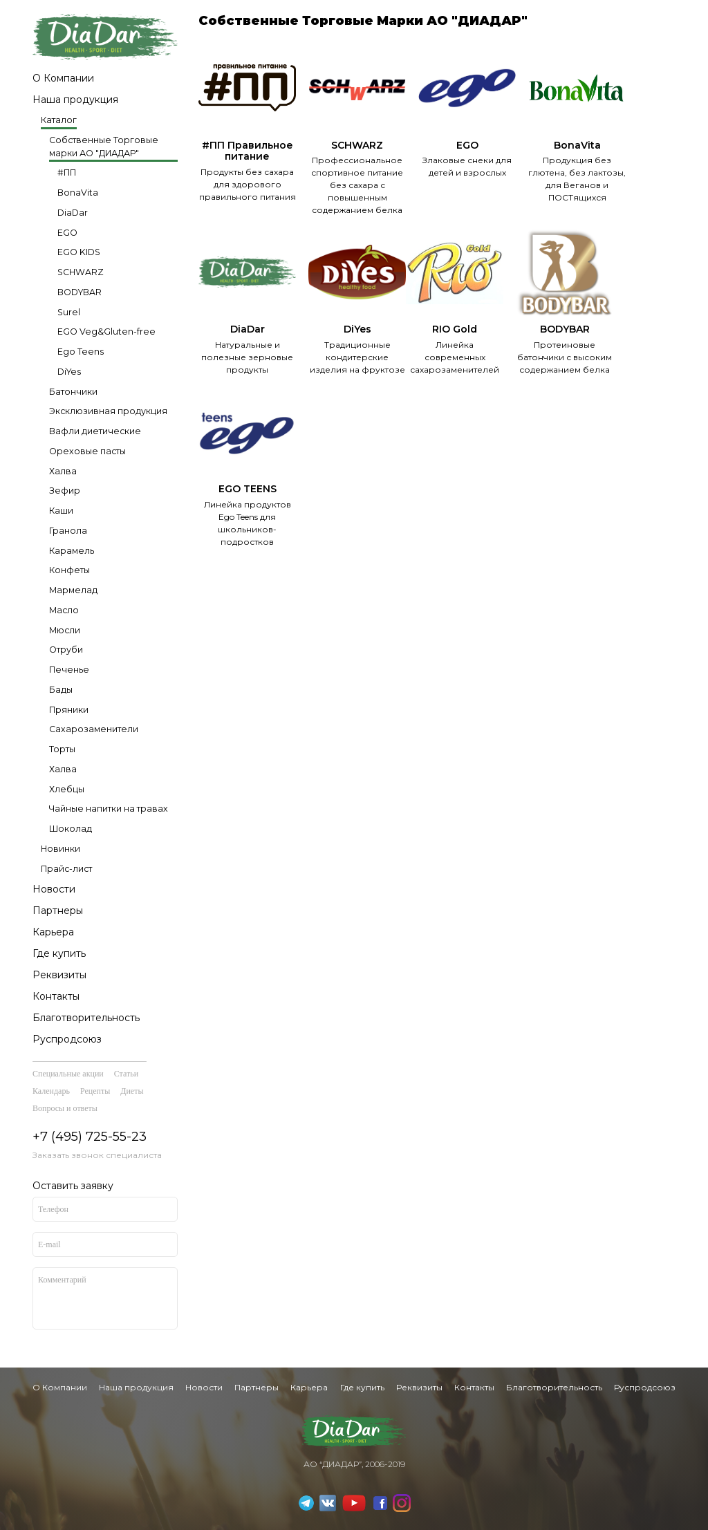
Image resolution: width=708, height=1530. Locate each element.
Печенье (69, 669)
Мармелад (73, 590)
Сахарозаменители (93, 729)
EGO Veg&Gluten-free (106, 331)
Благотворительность (86, 1017)
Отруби (66, 649)
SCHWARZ (80, 272)
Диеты (131, 1091)
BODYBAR (79, 292)
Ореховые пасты (87, 451)
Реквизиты (59, 975)
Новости (53, 889)
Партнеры (57, 910)
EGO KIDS (78, 252)
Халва (63, 471)
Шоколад (70, 828)
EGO (67, 232)
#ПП (66, 172)
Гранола (68, 530)
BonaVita (77, 192)
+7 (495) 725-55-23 (89, 1136)
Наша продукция (75, 99)
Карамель (71, 550)
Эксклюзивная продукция (108, 411)
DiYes (69, 371)
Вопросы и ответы (64, 1108)
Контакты (56, 996)
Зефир (64, 490)
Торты (62, 749)
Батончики (73, 391)
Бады (61, 689)
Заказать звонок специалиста (97, 1155)
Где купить (59, 953)
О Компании (63, 78)
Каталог (59, 120)
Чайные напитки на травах (108, 808)
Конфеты (69, 570)
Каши (61, 510)
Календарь (51, 1091)
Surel (68, 312)
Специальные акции (68, 1074)
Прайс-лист (66, 869)
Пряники (68, 710)
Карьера (53, 932)
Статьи (126, 1074)
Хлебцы (66, 789)
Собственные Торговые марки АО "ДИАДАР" (103, 146)
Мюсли (64, 630)
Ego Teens (80, 351)
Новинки (60, 848)
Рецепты (95, 1091)
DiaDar (72, 212)
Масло (64, 610)
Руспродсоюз (67, 1039)
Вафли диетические (95, 431)
